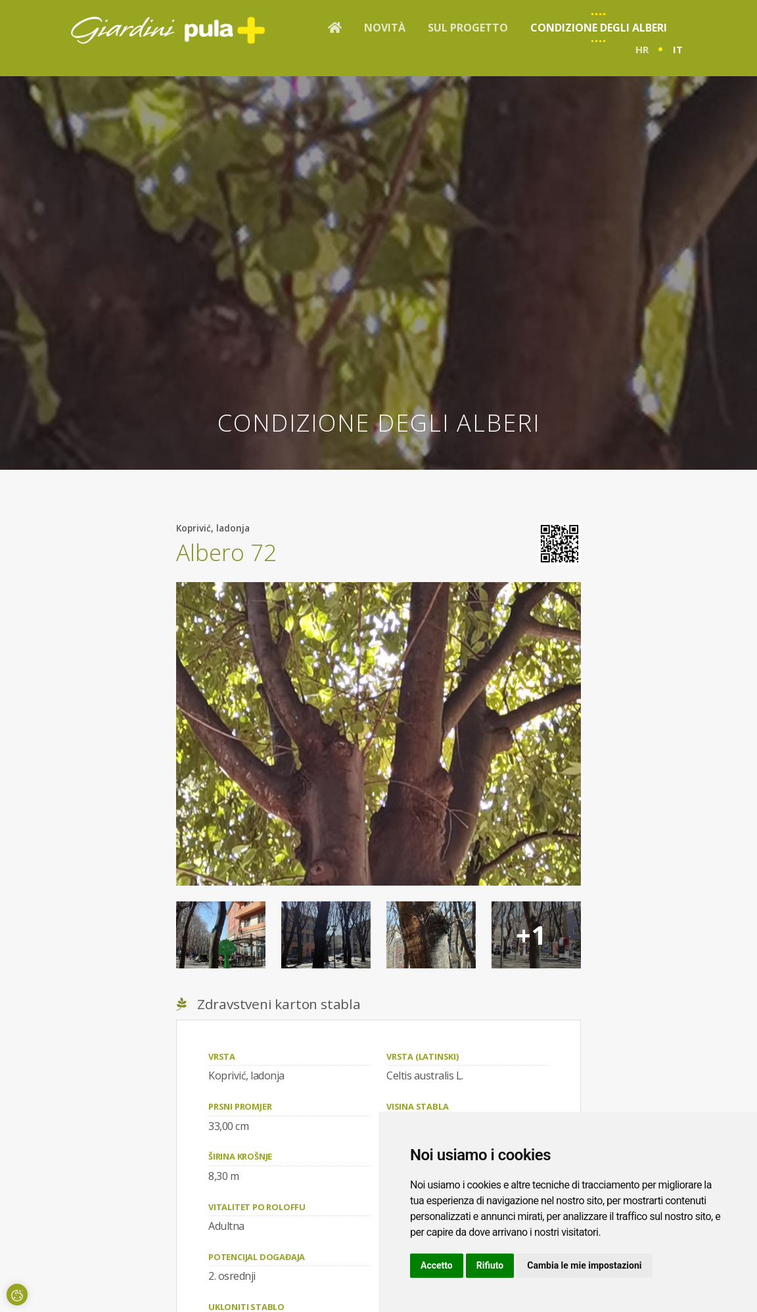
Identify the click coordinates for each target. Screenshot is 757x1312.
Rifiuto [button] (490, 1265)
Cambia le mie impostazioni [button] (584, 1265)
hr (642, 49)
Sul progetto (468, 27)
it (678, 49)
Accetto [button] (437, 1265)
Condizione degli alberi (598, 27)
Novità (384, 27)
